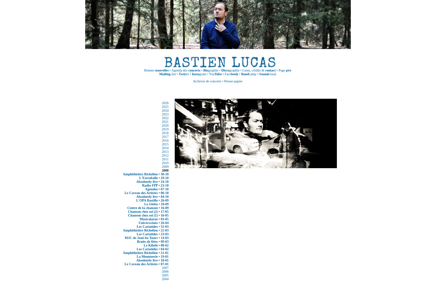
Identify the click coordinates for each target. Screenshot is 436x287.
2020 (165, 125)
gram (199, 74)
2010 (165, 163)
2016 (165, 140)
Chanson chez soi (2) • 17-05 (148, 211)
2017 (165, 137)
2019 (165, 129)
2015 (165, 144)
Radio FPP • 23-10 (155, 185)
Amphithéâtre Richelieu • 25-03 (146, 230)
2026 (165, 103)
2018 (165, 133)
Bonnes (156, 70)
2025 (165, 107)
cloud (267, 74)
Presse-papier (233, 81)
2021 (165, 122)
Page (285, 70)
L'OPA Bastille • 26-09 (152, 200)
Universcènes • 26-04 (154, 223)
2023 (165, 114)
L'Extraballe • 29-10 (154, 178)
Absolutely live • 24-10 (152, 182)
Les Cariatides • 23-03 (153, 234)
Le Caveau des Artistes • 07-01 (147, 264)
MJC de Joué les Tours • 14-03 (147, 238)
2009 (165, 167)
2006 (165, 271)
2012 (165, 155)
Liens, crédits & (259, 70)
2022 (165, 118)
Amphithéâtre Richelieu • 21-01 (146, 253)
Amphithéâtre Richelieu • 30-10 (146, 174)
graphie (210, 70)
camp (248, 74)
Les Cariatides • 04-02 (153, 249)
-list (167, 74)
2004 (165, 279)
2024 (165, 110)
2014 (165, 148)
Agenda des (185, 70)
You (215, 74)
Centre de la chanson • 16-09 (148, 208)
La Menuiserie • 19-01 (153, 256)
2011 (165, 159)
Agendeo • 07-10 (157, 189)
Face (231, 74)
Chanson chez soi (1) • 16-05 (148, 215)
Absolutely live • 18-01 (152, 260)
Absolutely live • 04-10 (152, 196)
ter (184, 74)
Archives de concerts (207, 81)
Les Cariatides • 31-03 (153, 226)
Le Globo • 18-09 (156, 204)
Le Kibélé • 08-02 (156, 245)
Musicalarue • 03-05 (154, 219)
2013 (165, 152)
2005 (165, 275)
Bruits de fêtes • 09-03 (153, 241)
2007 (165, 268)
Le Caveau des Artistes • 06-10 (147, 193)
